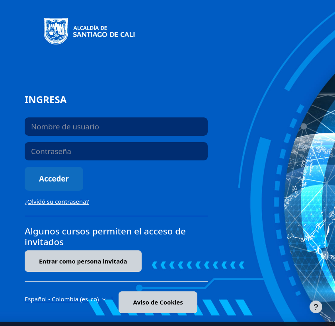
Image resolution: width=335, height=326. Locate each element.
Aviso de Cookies (158, 302)
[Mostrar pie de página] (316, 307)
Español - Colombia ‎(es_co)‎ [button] (62, 299)
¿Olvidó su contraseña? (57, 201)
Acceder (54, 178)
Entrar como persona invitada (83, 261)
